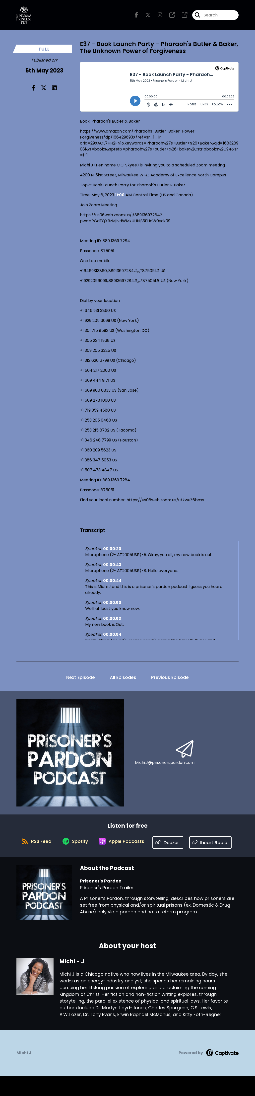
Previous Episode (170, 680)
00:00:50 (112, 605)
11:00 (120, 197)
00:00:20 (112, 551)
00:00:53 (112, 621)
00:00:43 (112, 567)
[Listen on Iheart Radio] (125, 862)
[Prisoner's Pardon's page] (169, 16)
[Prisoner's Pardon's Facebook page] (136, 16)
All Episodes (123, 680)
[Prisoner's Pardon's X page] (145, 16)
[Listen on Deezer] (195, 845)
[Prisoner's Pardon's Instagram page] (157, 16)
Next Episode (80, 680)
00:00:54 (112, 637)
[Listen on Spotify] (98, 845)
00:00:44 (112, 583)
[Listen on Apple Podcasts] (147, 844)
